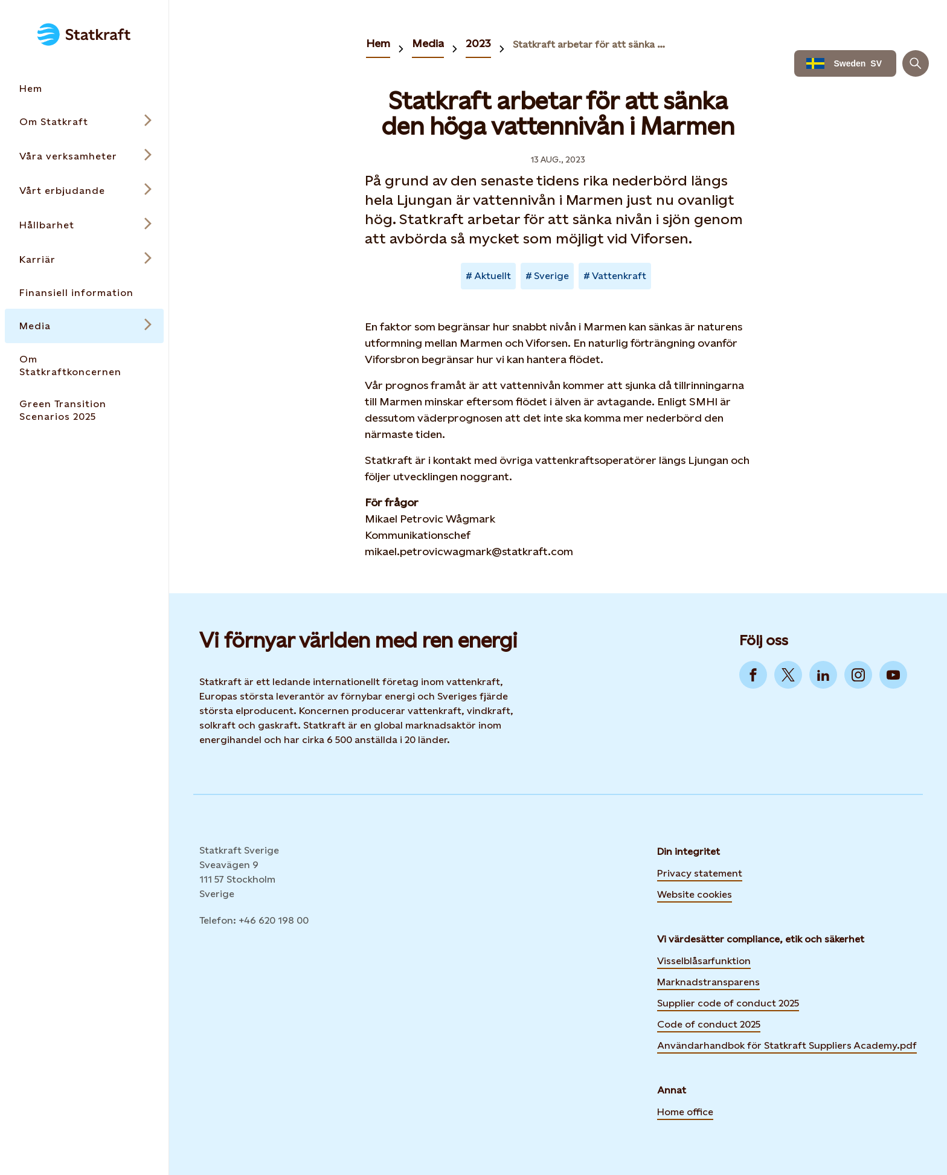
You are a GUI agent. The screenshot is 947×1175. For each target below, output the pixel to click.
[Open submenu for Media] (84, 326)
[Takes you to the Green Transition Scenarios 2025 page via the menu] (84, 410)
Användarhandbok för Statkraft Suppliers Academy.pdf (787, 1045)
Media (428, 43)
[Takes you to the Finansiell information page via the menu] (84, 293)
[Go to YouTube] (893, 675)
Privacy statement (699, 873)
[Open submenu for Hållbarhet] (84, 225)
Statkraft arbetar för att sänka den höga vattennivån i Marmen (590, 44)
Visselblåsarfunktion (704, 961)
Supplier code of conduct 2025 (728, 1003)
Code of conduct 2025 (708, 1024)
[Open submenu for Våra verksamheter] (84, 156)
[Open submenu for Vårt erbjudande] (84, 190)
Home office (685, 1112)
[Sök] (915, 63)
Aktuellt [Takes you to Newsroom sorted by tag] (492, 276)
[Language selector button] (845, 63)
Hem (378, 43)
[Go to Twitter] (788, 675)
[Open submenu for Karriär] (84, 259)
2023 (478, 43)
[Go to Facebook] (753, 675)
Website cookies (694, 893)
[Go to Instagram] (858, 675)
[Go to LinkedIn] (823, 675)
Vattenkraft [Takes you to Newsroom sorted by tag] (619, 276)
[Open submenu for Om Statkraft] (84, 122)
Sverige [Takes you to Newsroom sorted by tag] (551, 276)
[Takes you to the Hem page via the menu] (84, 88)
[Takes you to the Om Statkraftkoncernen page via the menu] (84, 365)
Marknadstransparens (708, 982)
